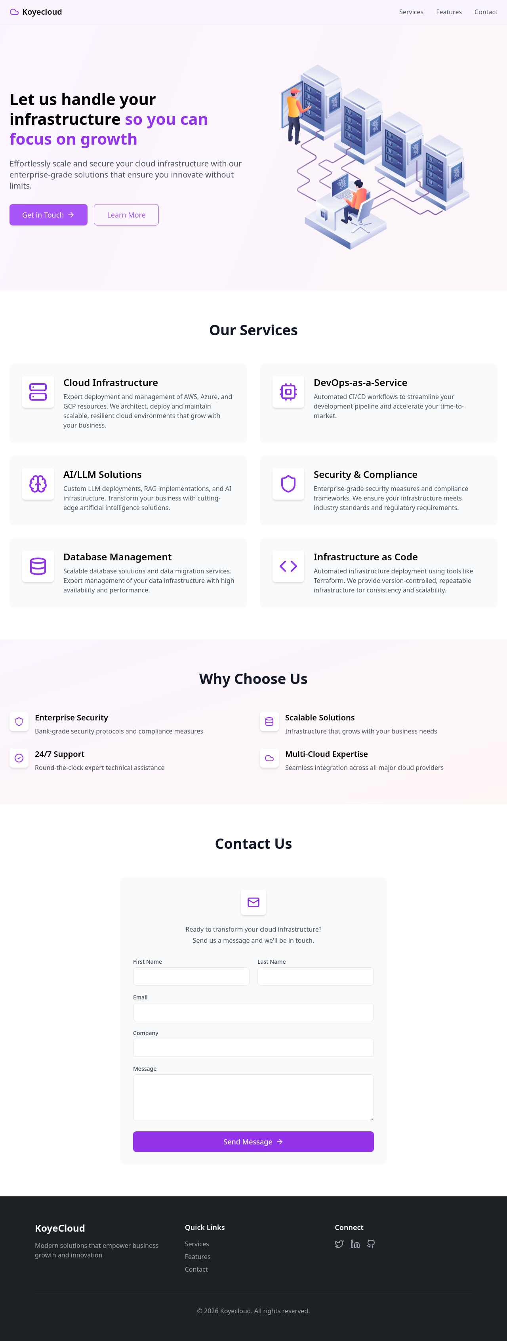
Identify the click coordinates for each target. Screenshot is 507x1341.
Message (144, 1068)
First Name (147, 961)
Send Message (253, 1141)
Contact (486, 12)
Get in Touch (48, 215)
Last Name (271, 961)
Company (145, 1033)
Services (411, 12)
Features (449, 12)
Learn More (126, 215)
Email (140, 997)
